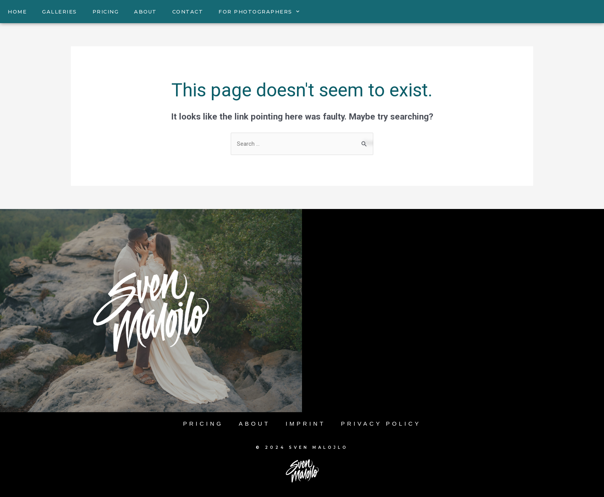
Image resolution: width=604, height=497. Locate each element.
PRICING (105, 11)
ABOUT (145, 11)
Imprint (305, 423)
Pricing (203, 423)
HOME (17, 11)
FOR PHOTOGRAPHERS (259, 11)
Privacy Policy (381, 423)
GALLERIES (59, 11)
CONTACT (187, 11)
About (254, 423)
